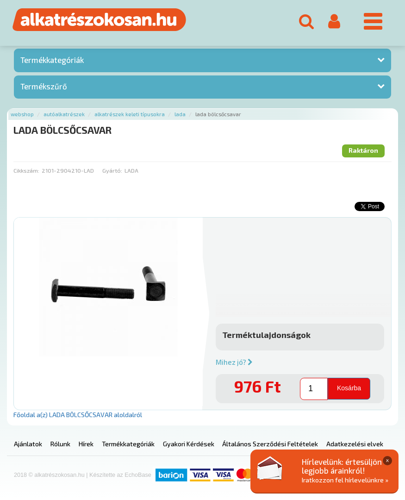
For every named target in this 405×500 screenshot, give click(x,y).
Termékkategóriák (52, 59)
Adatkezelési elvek (354, 444)
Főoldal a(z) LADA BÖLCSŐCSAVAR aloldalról (77, 415)
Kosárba (349, 388)
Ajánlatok (28, 444)
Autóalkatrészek (64, 114)
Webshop (22, 114)
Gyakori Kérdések (188, 444)
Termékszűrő (43, 86)
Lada (180, 114)
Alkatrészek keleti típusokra (129, 114)
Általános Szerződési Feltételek (270, 444)
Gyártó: (112, 170)
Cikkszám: (26, 170)
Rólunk (60, 444)
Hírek (86, 444)
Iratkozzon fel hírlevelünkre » (345, 480)
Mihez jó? (234, 362)
